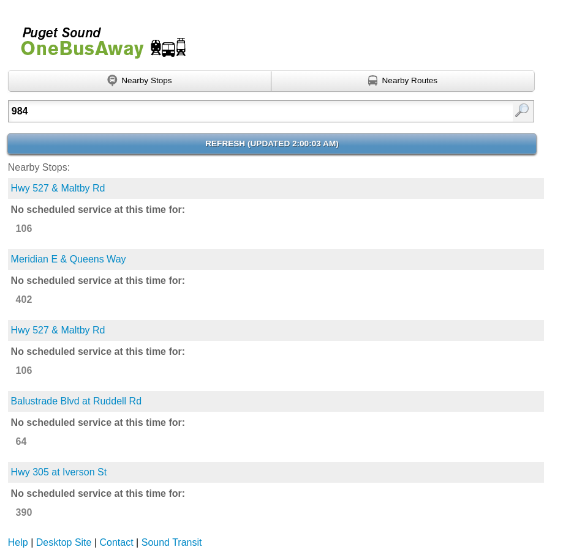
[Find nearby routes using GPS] (402, 81)
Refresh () (272, 143)
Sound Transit (172, 542)
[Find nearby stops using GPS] (139, 81)
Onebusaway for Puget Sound (98, 37)
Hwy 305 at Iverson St (59, 472)
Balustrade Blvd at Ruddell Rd (76, 401)
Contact (117, 542)
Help (18, 542)
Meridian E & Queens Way (68, 259)
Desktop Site (64, 542)
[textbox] (233, 111)
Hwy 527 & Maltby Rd (58, 188)
